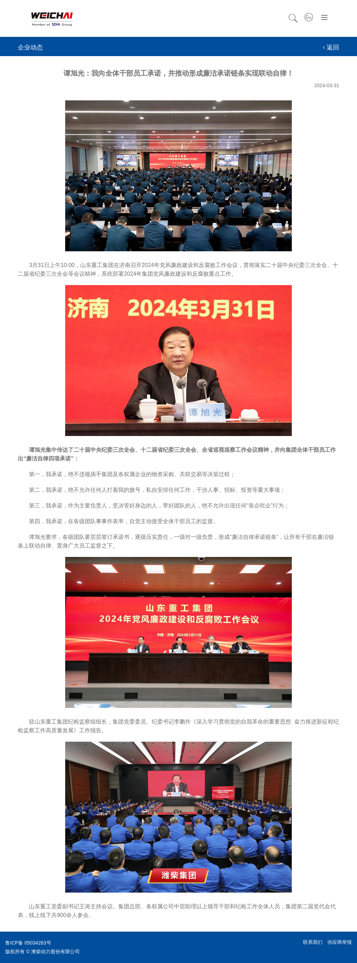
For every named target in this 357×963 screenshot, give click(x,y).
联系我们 (312, 942)
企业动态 (30, 47)
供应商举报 (339, 942)
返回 (333, 47)
